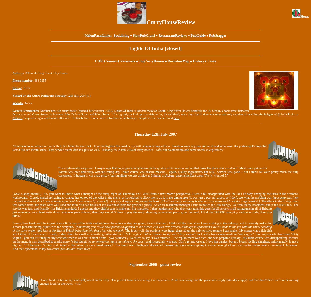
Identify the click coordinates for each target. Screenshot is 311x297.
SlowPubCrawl (144, 35)
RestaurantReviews (173, 35)
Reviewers (127, 61)
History (198, 61)
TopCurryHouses (151, 61)
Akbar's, (18, 118)
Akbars (169, 175)
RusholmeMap (178, 61)
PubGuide (198, 35)
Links (212, 61)
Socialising (121, 35)
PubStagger (217, 35)
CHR (99, 61)
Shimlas (156, 175)
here (176, 118)
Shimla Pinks (286, 114)
